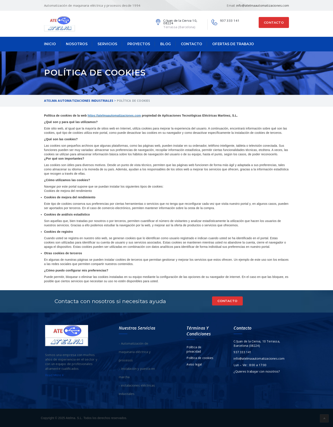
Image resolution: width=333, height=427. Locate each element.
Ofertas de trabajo (233, 44)
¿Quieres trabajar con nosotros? (257, 371)
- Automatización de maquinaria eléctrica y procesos (135, 351)
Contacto (274, 22)
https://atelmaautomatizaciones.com (114, 115)
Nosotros (77, 44)
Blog (165, 44)
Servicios (107, 44)
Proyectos (138, 44)
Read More (54, 375)
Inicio (50, 44)
